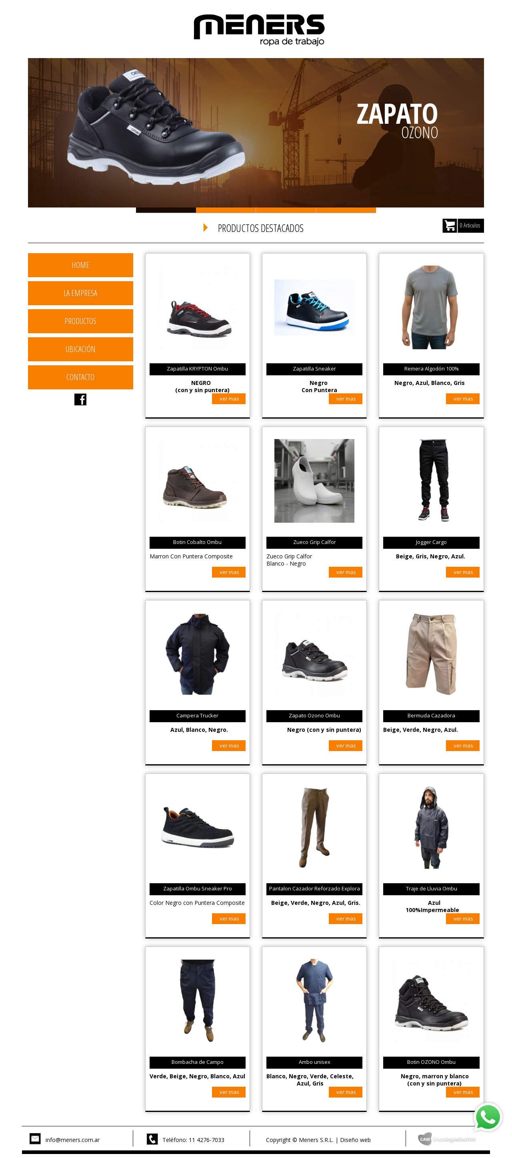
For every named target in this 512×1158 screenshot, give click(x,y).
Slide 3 (286, 210)
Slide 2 (226, 210)
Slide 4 (346, 210)
